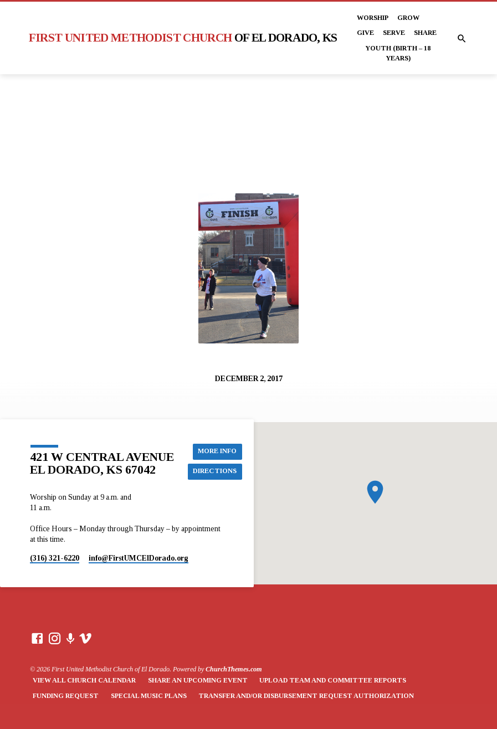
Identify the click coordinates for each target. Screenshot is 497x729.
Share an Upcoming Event (198, 680)
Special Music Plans (149, 696)
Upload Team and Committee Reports (332, 680)
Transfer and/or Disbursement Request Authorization (306, 696)
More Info (218, 451)
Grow (408, 18)
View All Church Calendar (84, 680)
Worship (372, 18)
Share (425, 33)
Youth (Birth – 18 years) (398, 53)
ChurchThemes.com (234, 669)
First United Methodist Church (183, 37)
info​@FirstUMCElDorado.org (138, 558)
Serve (394, 33)
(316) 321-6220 (54, 558)
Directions (215, 471)
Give (365, 33)
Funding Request (66, 696)
